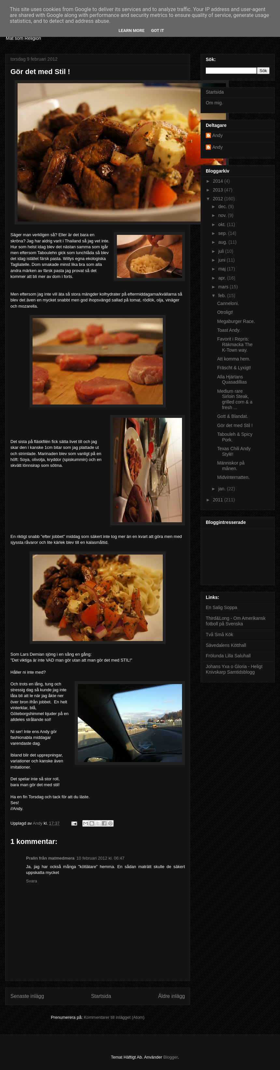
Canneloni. (228, 303)
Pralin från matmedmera (50, 858)
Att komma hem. (233, 358)
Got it (157, 30)
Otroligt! (225, 312)
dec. (223, 206)
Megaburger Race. (236, 321)
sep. (223, 233)
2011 (218, 499)
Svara (31, 881)
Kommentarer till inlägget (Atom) (114, 1017)
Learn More (132, 30)
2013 (218, 189)
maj (222, 268)
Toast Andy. (228, 330)
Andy (217, 135)
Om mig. (214, 102)
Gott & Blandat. (232, 416)
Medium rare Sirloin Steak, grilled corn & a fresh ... (234, 399)
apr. (222, 278)
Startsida (101, 996)
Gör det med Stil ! (235, 425)
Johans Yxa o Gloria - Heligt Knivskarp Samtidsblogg (234, 669)
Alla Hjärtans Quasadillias (232, 379)
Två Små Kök (219, 634)
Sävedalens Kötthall (226, 645)
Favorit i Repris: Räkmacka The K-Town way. (235, 344)
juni (222, 260)
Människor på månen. (231, 465)
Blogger (170, 1057)
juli (221, 251)
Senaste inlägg (27, 996)
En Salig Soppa (221, 607)
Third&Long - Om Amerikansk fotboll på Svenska (236, 621)
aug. (223, 242)
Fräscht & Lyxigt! (234, 367)
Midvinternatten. (233, 477)
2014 (218, 181)
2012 (218, 198)
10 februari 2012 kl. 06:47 (100, 858)
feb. (222, 295)
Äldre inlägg (171, 996)
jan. (222, 488)
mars (224, 286)
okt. (222, 224)
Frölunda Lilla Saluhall (228, 655)
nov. (223, 215)
